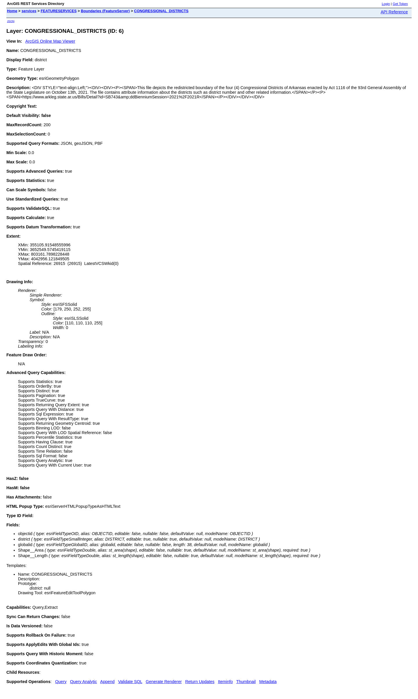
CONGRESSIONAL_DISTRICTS (161, 11)
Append (107, 681)
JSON (11, 21)
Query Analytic (83, 681)
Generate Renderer (164, 681)
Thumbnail (246, 681)
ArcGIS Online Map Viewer (50, 41)
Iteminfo (225, 681)
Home (12, 11)
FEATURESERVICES (59, 11)
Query (60, 681)
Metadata (268, 681)
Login (386, 4)
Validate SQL (130, 681)
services (28, 11)
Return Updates (200, 681)
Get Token (400, 4)
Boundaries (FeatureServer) (105, 11)
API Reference (394, 12)
